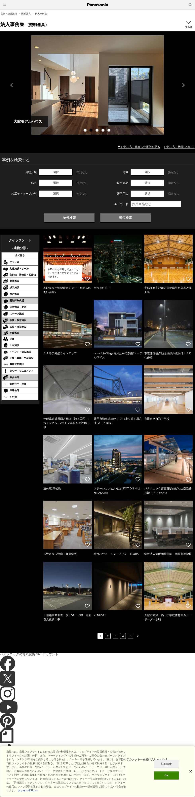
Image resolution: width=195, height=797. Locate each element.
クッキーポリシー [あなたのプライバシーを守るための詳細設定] (28, 790)
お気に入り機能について (179, 147)
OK (167, 775)
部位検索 (125, 218)
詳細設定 (166, 764)
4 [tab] (103, 131)
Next (183, 85)
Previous (12, 85)
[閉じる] (190, 771)
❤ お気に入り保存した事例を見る (139, 147)
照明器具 (26, 13)
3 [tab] (97, 131)
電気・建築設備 (8, 13)
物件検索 (69, 218)
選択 (56, 172)
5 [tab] (109, 131)
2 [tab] (92, 131)
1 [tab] (86, 131)
